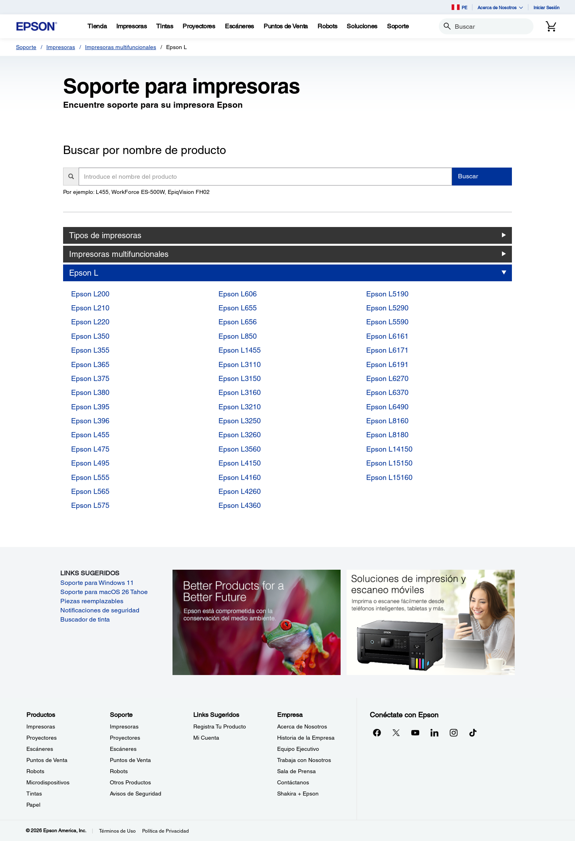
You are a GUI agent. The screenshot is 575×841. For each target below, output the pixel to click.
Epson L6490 (387, 407)
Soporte (26, 47)
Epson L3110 (239, 364)
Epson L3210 (239, 407)
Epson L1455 (239, 350)
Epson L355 (90, 350)
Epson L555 (90, 477)
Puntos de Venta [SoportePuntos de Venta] (130, 760)
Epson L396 (90, 421)
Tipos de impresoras (105, 235)
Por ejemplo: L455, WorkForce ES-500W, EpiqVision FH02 (136, 192)
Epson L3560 (239, 449)
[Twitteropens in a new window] (396, 732)
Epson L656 (237, 322)
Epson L (83, 273)
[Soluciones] (362, 26)
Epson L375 (90, 378)
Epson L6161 (387, 336)
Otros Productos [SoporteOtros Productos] (130, 782)
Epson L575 (90, 505)
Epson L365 (90, 364)
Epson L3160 (239, 392)
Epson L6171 (387, 350)
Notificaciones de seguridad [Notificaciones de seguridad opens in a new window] (99, 610)
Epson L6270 (387, 378)
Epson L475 (90, 449)
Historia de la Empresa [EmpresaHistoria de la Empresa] (306, 737)
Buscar (468, 176)
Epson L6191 (387, 364)
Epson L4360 (239, 505)
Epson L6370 (387, 392)
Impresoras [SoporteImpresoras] (124, 726)
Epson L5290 (387, 308)
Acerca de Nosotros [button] (500, 7)
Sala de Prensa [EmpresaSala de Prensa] (296, 771)
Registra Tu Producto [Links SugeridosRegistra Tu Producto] (219, 726)
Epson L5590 (387, 322)
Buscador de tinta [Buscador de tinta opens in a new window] (85, 619)
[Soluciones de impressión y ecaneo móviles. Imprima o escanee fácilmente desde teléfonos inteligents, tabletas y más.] (431, 621)
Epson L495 (90, 463)
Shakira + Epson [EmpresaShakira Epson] (298, 793)
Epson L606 (237, 294)
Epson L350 (90, 336)
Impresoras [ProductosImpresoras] (40, 726)
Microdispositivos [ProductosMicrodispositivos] (47, 782)
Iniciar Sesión (546, 7)
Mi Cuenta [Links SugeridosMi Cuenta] (206, 737)
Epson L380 (90, 392)
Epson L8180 (387, 434)
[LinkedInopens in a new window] (434, 732)
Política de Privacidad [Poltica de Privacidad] (165, 831)
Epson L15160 (389, 477)
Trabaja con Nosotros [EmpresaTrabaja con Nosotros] (304, 760)
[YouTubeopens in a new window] (415, 732)
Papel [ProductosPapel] (33, 805)
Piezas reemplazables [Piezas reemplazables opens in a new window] (91, 601)
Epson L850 (237, 336)
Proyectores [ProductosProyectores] (41, 737)
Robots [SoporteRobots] (119, 771)
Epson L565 (90, 491)
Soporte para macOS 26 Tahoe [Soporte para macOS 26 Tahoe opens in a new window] (104, 592)
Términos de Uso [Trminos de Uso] (117, 831)
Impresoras (60, 47)
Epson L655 (237, 308)
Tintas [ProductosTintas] (34, 793)
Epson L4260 (239, 491)
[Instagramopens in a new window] (453, 732)
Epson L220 (90, 322)
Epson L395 (90, 407)
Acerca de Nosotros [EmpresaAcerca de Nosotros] (302, 726)
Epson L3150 (239, 378)
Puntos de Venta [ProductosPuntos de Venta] (46, 760)
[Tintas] (164, 26)
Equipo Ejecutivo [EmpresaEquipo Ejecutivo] (298, 749)
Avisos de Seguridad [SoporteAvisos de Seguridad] (135, 793)
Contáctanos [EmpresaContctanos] (293, 782)
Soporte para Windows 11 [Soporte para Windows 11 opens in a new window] (97, 582)
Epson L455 (90, 434)
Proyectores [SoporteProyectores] (125, 737)
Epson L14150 (389, 449)
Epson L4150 (239, 463)
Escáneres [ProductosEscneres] (39, 749)
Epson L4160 (239, 477)
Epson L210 (90, 308)
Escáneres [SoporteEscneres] (123, 749)
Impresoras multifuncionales (120, 47)
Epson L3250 (239, 421)
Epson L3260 (239, 434)
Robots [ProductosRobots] (35, 771)
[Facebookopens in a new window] (377, 732)
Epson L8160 (387, 421)
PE (459, 7)
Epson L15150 (389, 463)
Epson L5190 (387, 294)
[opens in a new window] (473, 732)
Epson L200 (90, 294)
